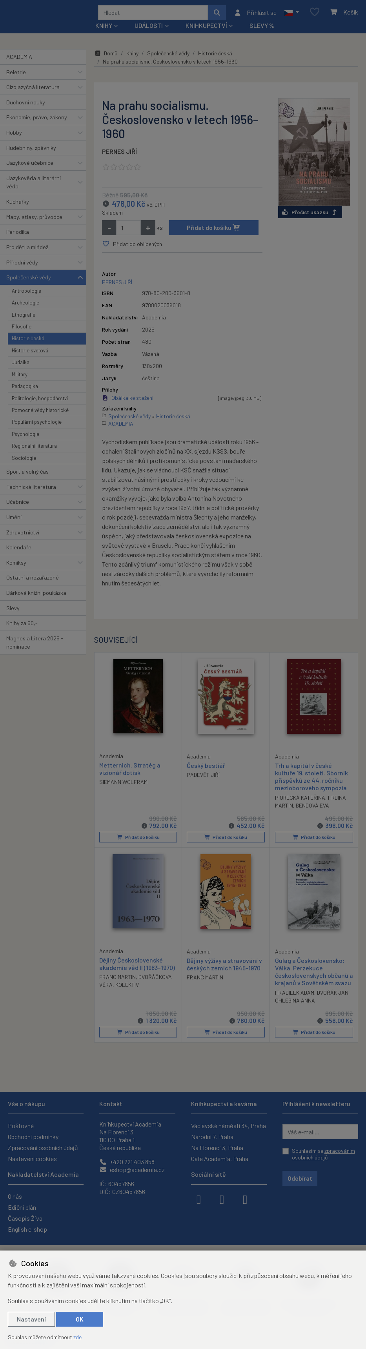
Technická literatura (31, 489)
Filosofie (21, 329)
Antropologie (26, 293)
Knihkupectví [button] (206, 28)
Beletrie (16, 74)
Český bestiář (206, 768)
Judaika (20, 365)
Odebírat (300, 1178)
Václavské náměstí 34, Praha (228, 1125)
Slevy (13, 610)
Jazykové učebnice (29, 165)
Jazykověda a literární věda (33, 185)
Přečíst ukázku (310, 214)
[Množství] (128, 230)
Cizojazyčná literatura (33, 89)
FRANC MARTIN (117, 979)
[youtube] (245, 1199)
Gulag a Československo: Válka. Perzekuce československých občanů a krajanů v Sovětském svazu (314, 974)
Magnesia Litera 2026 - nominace (34, 645)
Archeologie (25, 305)
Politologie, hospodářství (40, 401)
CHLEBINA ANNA (295, 1002)
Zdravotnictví (22, 535)
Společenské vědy (28, 280)
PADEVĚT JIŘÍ (203, 777)
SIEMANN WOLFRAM (123, 784)
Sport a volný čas (27, 474)
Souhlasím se (323, 1154)
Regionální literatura (34, 448)
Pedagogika (25, 389)
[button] (291, 14)
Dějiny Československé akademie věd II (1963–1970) (137, 966)
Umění (14, 519)
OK (80, 1319)
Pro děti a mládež (27, 249)
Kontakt (110, 1103)
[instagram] (222, 1199)
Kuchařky (17, 204)
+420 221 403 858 (127, 1161)
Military (19, 377)
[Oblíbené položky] (314, 13)
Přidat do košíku (213, 230)
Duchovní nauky (25, 105)
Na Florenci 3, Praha (217, 1147)
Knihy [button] (103, 28)
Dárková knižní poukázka (36, 595)
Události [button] (149, 28)
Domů (106, 56)
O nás (15, 1196)
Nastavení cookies (32, 1158)
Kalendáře (18, 550)
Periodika (17, 234)
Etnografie (23, 317)
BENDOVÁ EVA (312, 807)
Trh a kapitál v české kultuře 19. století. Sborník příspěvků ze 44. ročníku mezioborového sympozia (311, 779)
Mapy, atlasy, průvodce (34, 219)
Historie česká (28, 341)
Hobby (14, 135)
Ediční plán (22, 1207)
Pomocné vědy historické (40, 413)
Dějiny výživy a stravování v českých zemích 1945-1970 (224, 966)
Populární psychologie (37, 424)
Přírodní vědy (22, 265)
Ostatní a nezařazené (32, 580)
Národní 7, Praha (212, 1136)
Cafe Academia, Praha (219, 1158)
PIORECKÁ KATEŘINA (300, 800)
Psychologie (25, 437)
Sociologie (24, 461)
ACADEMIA (19, 59)
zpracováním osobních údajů (323, 1154)
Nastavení (31, 1319)
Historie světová (30, 353)
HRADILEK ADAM (294, 995)
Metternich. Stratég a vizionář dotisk (129, 771)
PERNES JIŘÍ (119, 154)
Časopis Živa (25, 1218)
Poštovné (21, 1125)
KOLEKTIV (127, 987)
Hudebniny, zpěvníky (31, 150)
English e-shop (27, 1229)
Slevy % (261, 28)
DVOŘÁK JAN (332, 995)
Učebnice (17, 504)
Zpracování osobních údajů (43, 1147)
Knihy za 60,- (22, 625)
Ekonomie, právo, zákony (36, 120)
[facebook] (199, 1199)
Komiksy (16, 565)
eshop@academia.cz (132, 1169)
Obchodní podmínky (33, 1136)
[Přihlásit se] (255, 14)
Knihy (132, 56)
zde (77, 1337)
